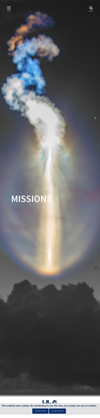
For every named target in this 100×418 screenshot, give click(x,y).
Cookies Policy (40, 411)
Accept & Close (57, 411)
